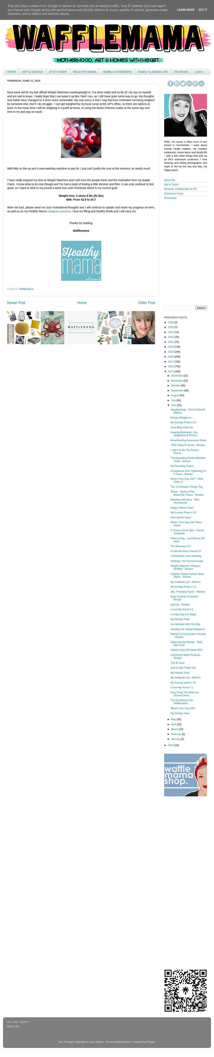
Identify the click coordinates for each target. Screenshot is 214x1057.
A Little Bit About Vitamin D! (185, 551)
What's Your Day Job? (182, 708)
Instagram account (58, 211)
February (176, 734)
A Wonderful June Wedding (185, 556)
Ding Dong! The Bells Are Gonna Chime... (184, 694)
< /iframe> (184, 252)
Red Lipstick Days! (180, 517)
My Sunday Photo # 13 (183, 422)
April (174, 724)
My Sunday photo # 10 (183, 682)
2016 (171, 366)
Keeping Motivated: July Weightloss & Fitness (183, 434)
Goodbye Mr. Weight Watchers (187, 629)
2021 (171, 342)
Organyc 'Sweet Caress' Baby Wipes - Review (187, 575)
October (176, 385)
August (175, 395)
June (174, 405)
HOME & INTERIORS (117, 71)
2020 (171, 346)
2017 (171, 361)
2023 (171, 332)
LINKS (199, 71)
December (177, 375)
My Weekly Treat (179, 619)
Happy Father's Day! (181, 507)
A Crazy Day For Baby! (183, 614)
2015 (171, 371)
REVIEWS (181, 71)
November (177, 380)
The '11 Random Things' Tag (186, 486)
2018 (171, 356)
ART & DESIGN (32, 71)
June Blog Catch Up (181, 427)
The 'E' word (177, 663)
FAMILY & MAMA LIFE (153, 71)
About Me (169, 180)
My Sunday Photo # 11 (183, 586)
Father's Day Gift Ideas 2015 (186, 650)
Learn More (186, 9)
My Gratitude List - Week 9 (185, 582)
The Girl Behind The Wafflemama (181, 702)
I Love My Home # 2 (181, 609)
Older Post (146, 303)
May (174, 719)
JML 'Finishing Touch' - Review (187, 591)
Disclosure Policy (173, 193)
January (176, 739)
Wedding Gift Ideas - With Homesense (184, 501)
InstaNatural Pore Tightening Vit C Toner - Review (188, 472)
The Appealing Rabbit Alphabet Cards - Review (187, 459)
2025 (171, 322)
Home (82, 303)
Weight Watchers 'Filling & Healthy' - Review (185, 567)
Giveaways (170, 198)
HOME (11, 71)
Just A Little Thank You (183, 667)
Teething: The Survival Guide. (187, 561)
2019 (171, 351)
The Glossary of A (180, 546)
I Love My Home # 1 (181, 687)
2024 (171, 327)
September (177, 390)
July (173, 400)
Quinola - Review (180, 604)
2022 (171, 337)
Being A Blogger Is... (181, 417)
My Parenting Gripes (182, 466)
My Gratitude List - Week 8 (185, 677)
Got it (203, 9)
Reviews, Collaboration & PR (180, 189)
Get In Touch (171, 184)
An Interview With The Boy (185, 624)
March (175, 729)
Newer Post (16, 303)
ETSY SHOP (58, 71)
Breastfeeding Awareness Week (188, 440)
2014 (171, 745)
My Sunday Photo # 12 (183, 512)
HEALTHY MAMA (84, 71)
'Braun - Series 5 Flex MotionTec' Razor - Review (186, 493)
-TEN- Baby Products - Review (187, 445)
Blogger (150, 1042)
